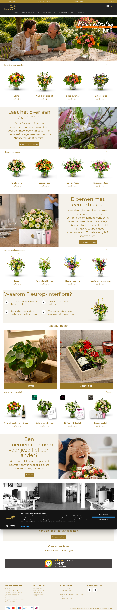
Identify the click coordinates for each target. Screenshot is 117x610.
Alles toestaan (103, 595)
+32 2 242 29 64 (65, 588)
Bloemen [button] (14, 12)
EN (113, 1)
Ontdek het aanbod (88, 242)
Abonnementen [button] (26, 12)
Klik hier (29, 475)
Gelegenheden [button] (54, 12)
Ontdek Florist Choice (29, 144)
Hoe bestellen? (37, 588)
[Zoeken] (108, 6)
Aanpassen (103, 600)
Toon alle (109, 65)
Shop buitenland (77, 12)
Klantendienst (45, 1)
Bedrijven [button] (65, 12)
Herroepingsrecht (38, 590)
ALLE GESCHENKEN (40, 12)
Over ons (8, 588)
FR (110, 1)
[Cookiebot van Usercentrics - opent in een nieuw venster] (10, 607)
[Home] (10, 7)
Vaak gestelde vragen (12, 590)
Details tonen (25, 606)
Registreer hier (58, 537)
